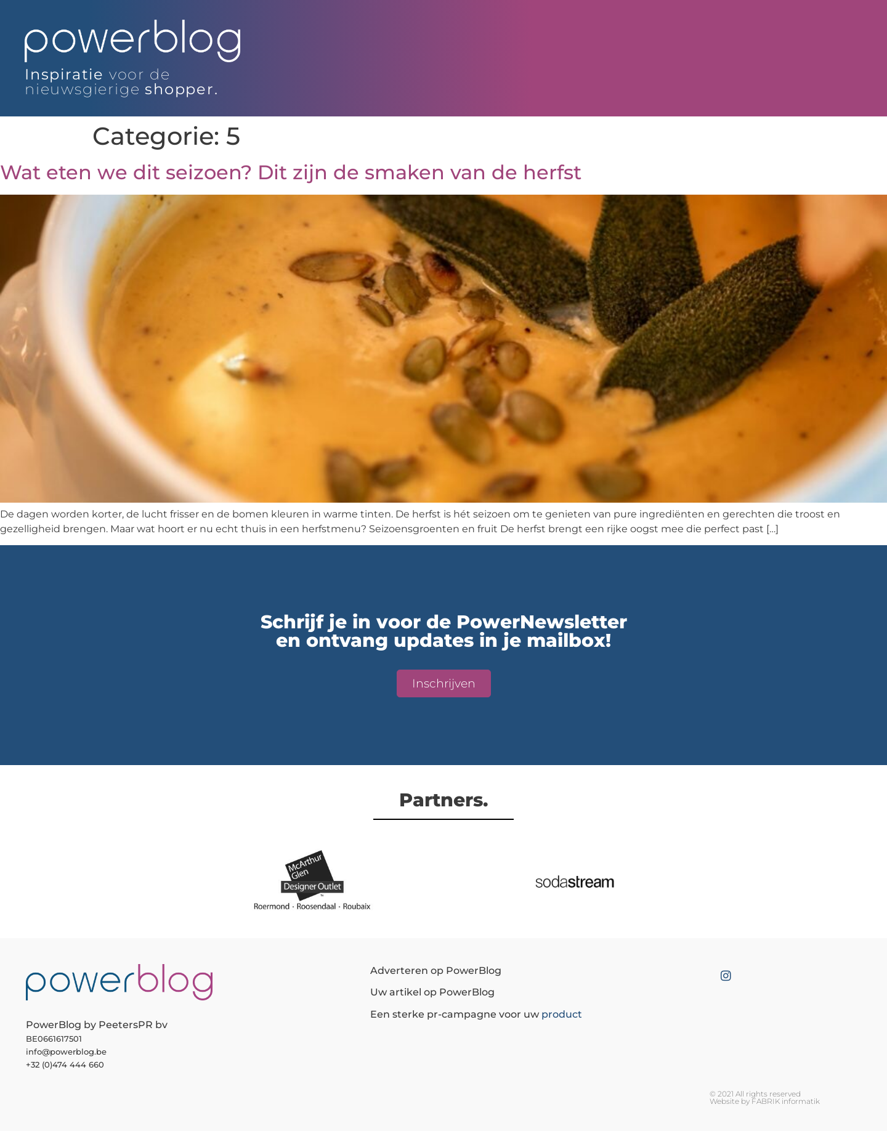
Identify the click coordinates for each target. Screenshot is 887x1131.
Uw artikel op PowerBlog (432, 992)
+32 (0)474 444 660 (65, 1064)
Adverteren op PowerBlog (435, 970)
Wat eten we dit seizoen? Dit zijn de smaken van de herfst (290, 172)
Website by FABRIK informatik (765, 1101)
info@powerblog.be (66, 1051)
